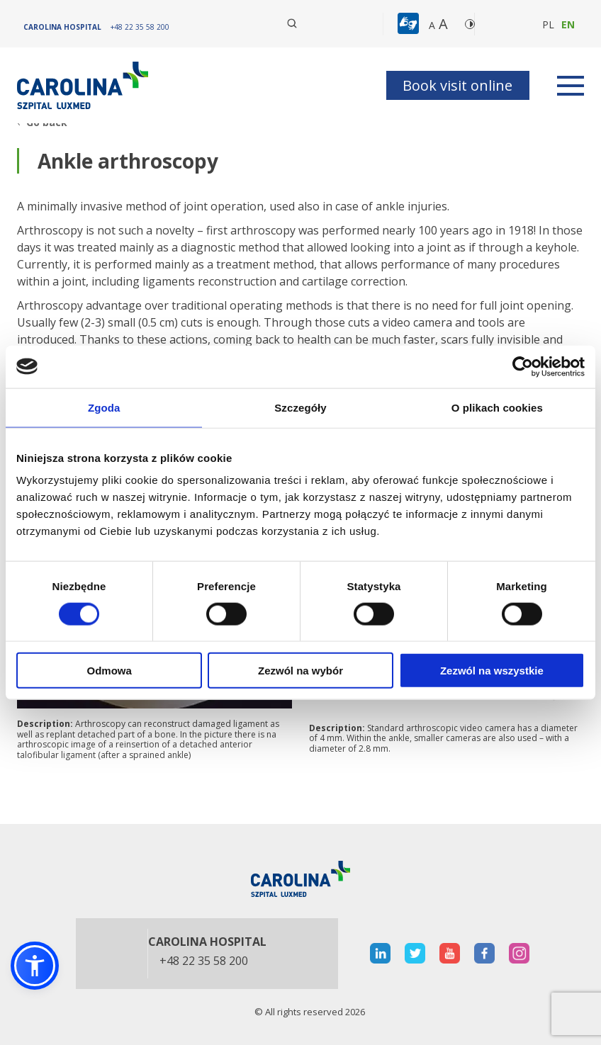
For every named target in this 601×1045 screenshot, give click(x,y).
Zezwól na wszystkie (492, 671)
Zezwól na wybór (300, 671)
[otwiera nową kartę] (380, 953)
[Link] (84, 85)
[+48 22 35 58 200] (140, 27)
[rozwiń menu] (570, 86)
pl (548, 24)
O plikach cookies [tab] (497, 407)
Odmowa (109, 671)
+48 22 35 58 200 (203, 961)
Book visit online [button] (457, 85)
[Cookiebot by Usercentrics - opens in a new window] (523, 366)
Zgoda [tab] (104, 407)
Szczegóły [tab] (300, 407)
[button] (410, 24)
